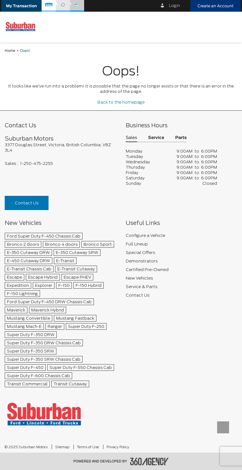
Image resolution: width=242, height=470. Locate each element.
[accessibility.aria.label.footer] (149, 461)
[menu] (231, 27)
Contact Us (26, 203)
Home (10, 50)
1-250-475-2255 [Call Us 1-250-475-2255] (36, 163)
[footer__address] (60, 147)
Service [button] (156, 138)
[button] (21, 6)
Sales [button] (131, 138)
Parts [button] (181, 138)
